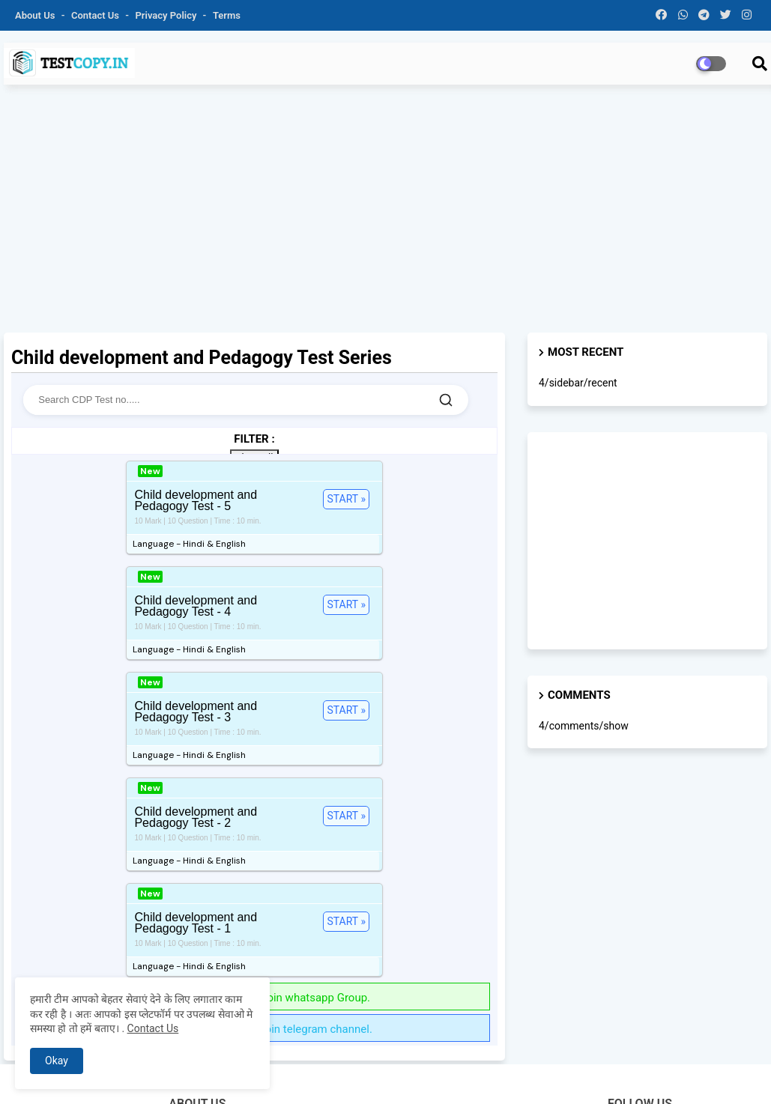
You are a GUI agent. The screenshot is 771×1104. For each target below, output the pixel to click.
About (406, 1074)
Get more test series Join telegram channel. (254, 779)
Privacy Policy (167, 15)
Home (371, 1074)
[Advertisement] (385, 216)
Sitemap (733, 1074)
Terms (227, 15)
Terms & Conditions (603, 1074)
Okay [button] (56, 1061)
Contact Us (153, 1028)
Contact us (96, 15)
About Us (36, 15)
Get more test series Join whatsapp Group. (254, 748)
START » (137, 499)
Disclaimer (682, 1074)
